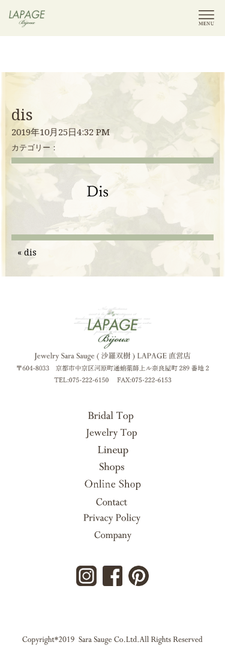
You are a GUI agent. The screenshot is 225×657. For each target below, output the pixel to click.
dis (22, 114)
